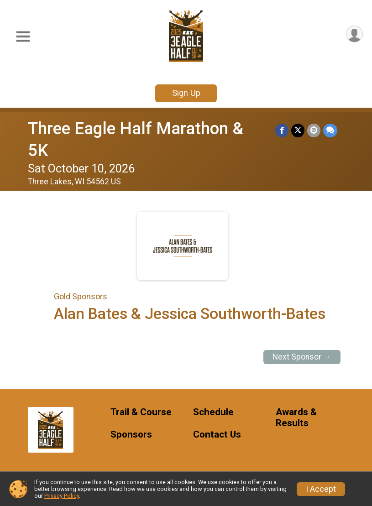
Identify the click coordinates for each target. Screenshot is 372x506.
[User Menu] (354, 34)
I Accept (321, 489)
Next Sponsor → (301, 356)
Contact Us (217, 434)
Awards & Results (296, 417)
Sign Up (186, 93)
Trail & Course (141, 412)
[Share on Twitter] (297, 130)
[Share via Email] (313, 130)
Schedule (213, 412)
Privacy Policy (61, 495)
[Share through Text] (330, 130)
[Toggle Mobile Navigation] (23, 36)
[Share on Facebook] (281, 130)
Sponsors (131, 434)
